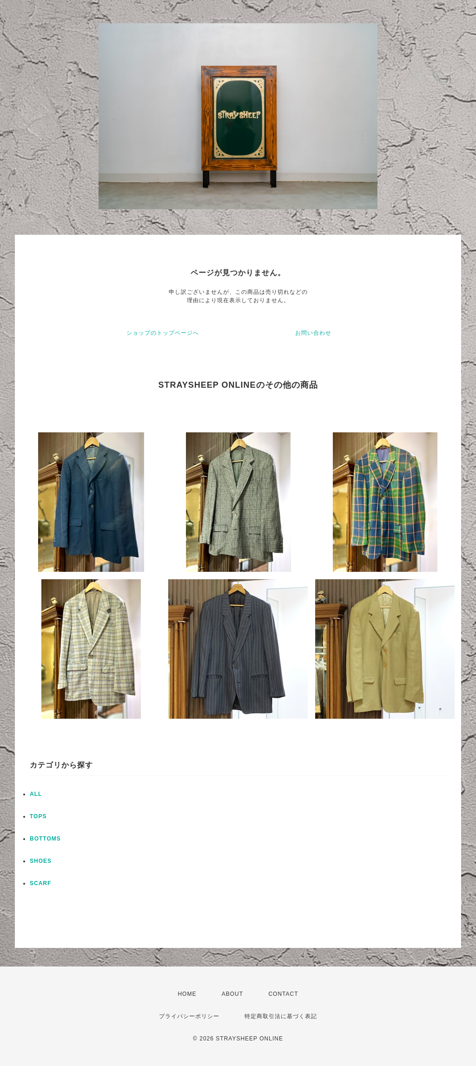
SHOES (41, 861)
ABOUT (232, 994)
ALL (36, 794)
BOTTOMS (45, 838)
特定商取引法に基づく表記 (281, 1016)
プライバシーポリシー (189, 1016)
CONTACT (283, 994)
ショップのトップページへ (162, 333)
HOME (187, 994)
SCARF (40, 883)
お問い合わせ (313, 333)
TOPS (38, 816)
